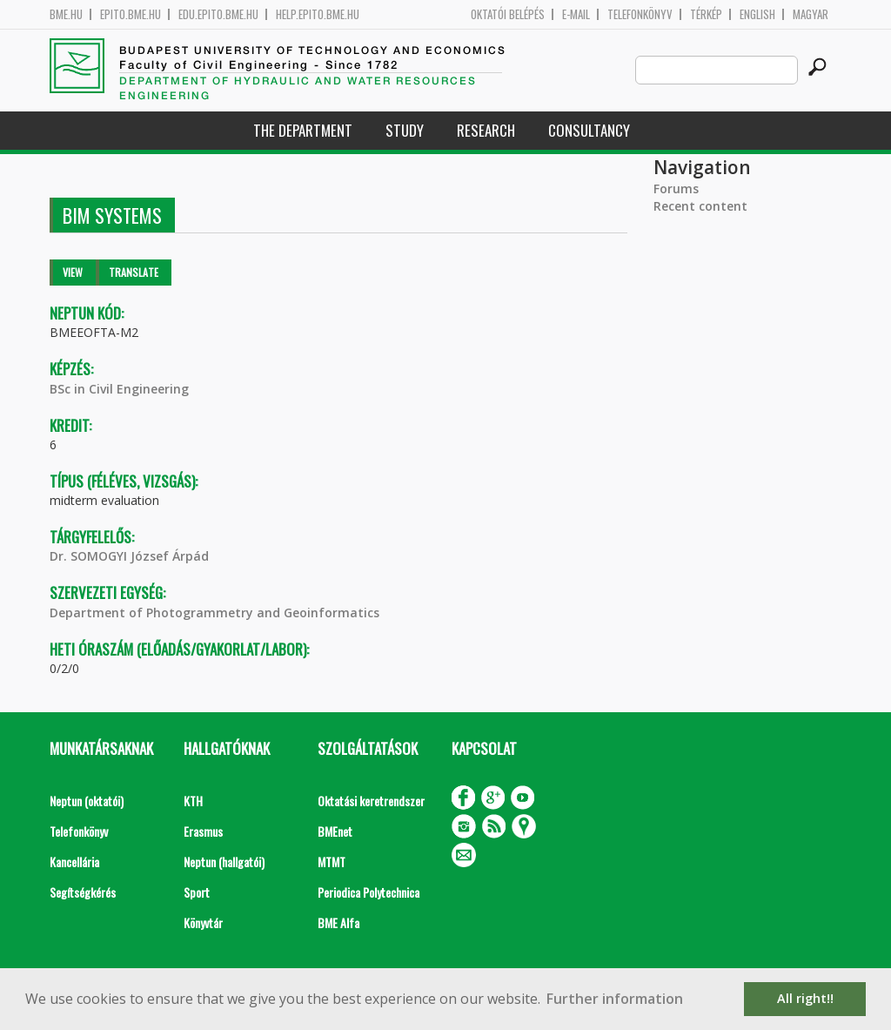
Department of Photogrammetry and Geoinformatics (214, 612)
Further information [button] (614, 998)
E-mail (576, 14)
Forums (676, 188)
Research (486, 130)
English (757, 14)
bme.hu (66, 14)
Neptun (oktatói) (87, 800)
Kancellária (74, 861)
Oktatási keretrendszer (371, 800)
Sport (197, 892)
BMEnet (335, 831)
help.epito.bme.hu (317, 14)
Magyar (810, 14)
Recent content (700, 206)
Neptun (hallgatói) (224, 861)
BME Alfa (338, 922)
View (73, 272)
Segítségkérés (83, 892)
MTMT (331, 861)
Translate (133, 272)
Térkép (706, 14)
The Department (302, 130)
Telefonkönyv (640, 14)
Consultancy (589, 130)
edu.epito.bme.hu (218, 14)
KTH (193, 800)
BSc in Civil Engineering (119, 388)
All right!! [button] (805, 998)
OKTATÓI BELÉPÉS (508, 14)
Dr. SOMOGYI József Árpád (129, 556)
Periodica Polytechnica (368, 892)
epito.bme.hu (130, 14)
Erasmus (203, 831)
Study (404, 130)
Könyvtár (203, 922)
